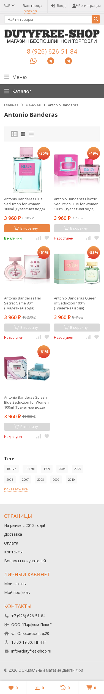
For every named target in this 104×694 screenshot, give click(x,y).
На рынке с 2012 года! (24, 525)
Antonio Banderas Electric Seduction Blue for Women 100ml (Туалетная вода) (76, 203)
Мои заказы (15, 583)
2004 (62, 469)
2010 (71, 479)
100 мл (11, 469)
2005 (77, 469)
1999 (46, 469)
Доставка (13, 534)
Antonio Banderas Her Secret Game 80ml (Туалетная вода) (22, 303)
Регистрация (86, 5)
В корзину (26, 228)
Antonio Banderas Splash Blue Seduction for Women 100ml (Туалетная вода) (26, 402)
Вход (58, 5)
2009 (56, 479)
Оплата (11, 543)
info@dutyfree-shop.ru (31, 651)
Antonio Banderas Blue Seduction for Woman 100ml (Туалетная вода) (24, 203)
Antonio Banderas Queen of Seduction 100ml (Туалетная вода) (75, 303)
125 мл (30, 469)
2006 (10, 479)
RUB (9, 5)
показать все (16, 489)
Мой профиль (17, 592)
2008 (40, 479)
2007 (25, 479)
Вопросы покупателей (25, 560)
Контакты (13, 551)
